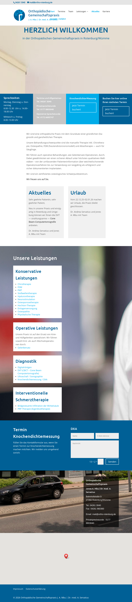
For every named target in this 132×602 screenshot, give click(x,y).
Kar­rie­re (106, 12)
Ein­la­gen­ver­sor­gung (27, 308)
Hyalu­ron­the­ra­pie (26, 296)
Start (52, 12)
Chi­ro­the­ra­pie (24, 284)
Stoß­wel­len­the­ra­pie (27, 293)
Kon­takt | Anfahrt (58, 19)
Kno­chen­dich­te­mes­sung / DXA (32, 379)
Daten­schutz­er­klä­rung (35, 589)
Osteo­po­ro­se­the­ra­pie (28, 302)
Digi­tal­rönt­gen (25, 367)
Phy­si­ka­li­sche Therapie (29, 314)
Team (70, 12)
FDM (20, 287)
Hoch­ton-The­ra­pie (26, 305)
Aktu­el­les (95, 12)
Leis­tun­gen (81, 12)
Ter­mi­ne (61, 12)
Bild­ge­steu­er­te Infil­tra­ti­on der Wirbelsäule (38, 405)
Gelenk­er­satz (24, 347)
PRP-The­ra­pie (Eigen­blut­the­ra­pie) (34, 408)
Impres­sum (18, 589)
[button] (67, 556)
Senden (112, 461)
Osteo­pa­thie (24, 311)
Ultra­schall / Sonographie (30, 376)
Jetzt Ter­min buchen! (78, 107)
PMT (20, 290)
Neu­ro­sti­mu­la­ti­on (26, 299)
